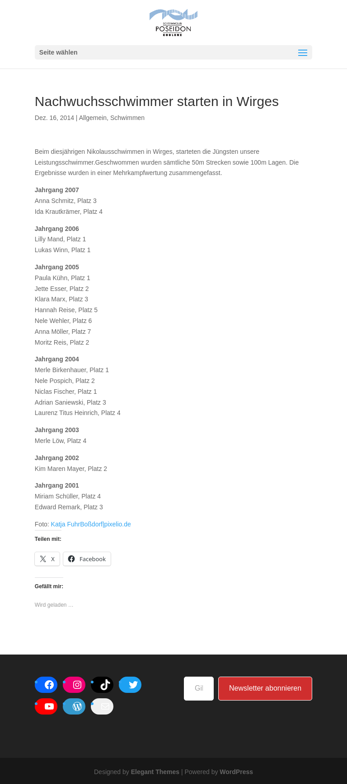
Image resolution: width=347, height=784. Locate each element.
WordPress (236, 771)
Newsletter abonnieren (265, 688)
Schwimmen (127, 117)
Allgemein (93, 117)
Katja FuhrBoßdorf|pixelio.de (91, 524)
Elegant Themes (155, 771)
